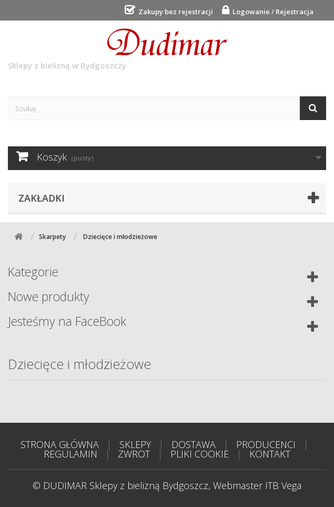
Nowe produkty (48, 296)
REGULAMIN (70, 454)
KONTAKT (269, 454)
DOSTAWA (193, 444)
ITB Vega (283, 485)
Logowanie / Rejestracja (271, 11)
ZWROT (134, 454)
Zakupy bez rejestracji (174, 11)
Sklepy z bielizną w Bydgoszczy (117, 49)
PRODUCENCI (266, 444)
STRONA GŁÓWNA (60, 444)
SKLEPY (135, 444)
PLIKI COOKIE (199, 454)
